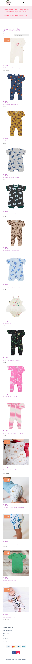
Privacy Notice (7, 636)
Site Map (5, 641)
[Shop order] (21, 35)
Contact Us (6, 633)
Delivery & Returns (8, 630)
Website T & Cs (7, 638)
